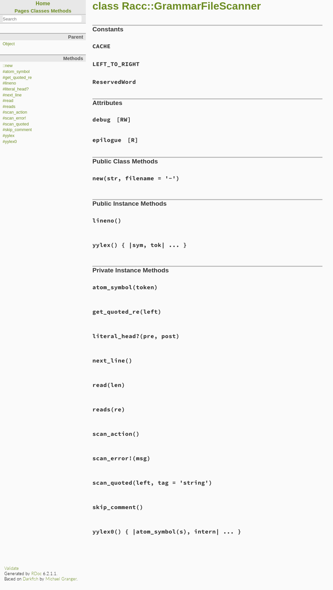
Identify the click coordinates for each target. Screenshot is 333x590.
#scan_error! (14, 118)
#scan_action (15, 112)
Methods (61, 11)
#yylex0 (10, 141)
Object (9, 44)
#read (8, 100)
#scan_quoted (16, 124)
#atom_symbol (16, 71)
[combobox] (42, 19)
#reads (9, 106)
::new (8, 65)
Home (43, 3)
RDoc (36, 573)
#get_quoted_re (17, 77)
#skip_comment (17, 129)
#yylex (9, 135)
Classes (40, 11)
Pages (22, 11)
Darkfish (30, 578)
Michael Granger (61, 578)
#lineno (9, 83)
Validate (11, 568)
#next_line (12, 95)
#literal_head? (16, 89)
